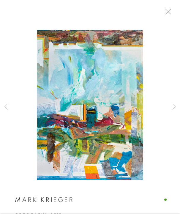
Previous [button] (6, 107)
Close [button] (166, 13)
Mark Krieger (44, 200)
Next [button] (174, 107)
